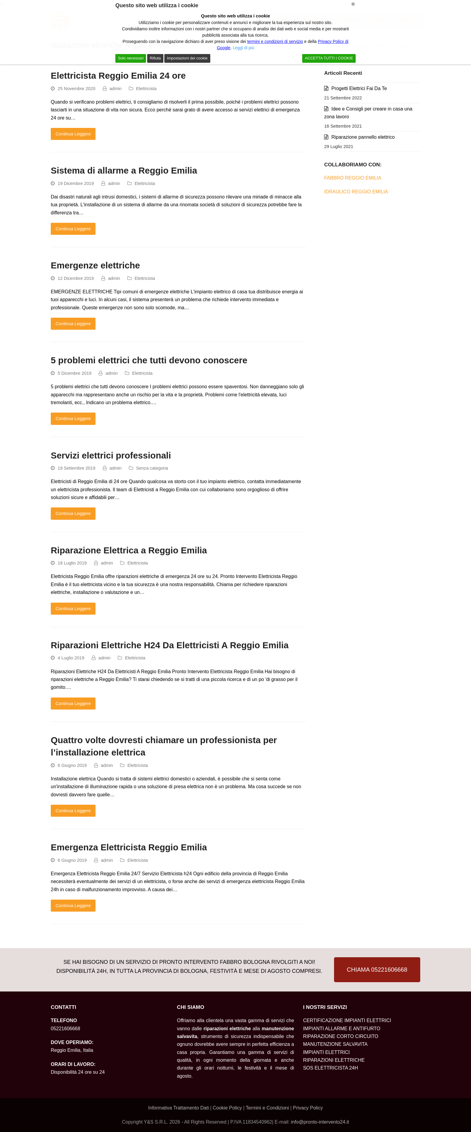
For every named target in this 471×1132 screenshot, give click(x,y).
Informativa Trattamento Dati (179, 1107)
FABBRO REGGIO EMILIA (352, 177)
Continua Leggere (73, 134)
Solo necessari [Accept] (131, 58)
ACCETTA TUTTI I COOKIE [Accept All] (329, 58)
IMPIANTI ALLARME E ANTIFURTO (341, 1028)
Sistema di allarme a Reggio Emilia (124, 170)
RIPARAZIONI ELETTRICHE (334, 1060)
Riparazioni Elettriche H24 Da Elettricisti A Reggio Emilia (170, 645)
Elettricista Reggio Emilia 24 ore (118, 75)
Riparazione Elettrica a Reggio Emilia (129, 550)
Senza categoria (152, 468)
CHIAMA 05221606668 (377, 969)
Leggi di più (243, 47)
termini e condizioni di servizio (275, 41)
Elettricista (146, 88)
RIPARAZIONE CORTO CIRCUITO (340, 1036)
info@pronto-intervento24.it (320, 1121)
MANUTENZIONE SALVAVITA (335, 1044)
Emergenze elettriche (95, 265)
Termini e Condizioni (268, 1107)
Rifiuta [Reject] (155, 58)
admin (116, 88)
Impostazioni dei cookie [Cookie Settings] (187, 58)
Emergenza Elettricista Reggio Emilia (129, 847)
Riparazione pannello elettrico (363, 137)
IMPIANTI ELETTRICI (326, 1052)
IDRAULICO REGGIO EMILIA (356, 191)
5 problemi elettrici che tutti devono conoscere (149, 360)
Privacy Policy (308, 1107)
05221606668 (65, 1028)
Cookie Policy (227, 1107)
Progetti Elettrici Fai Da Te (359, 88)
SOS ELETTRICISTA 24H (330, 1067)
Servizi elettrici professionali (111, 455)
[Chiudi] (353, 4)
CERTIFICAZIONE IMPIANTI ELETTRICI (347, 1020)
